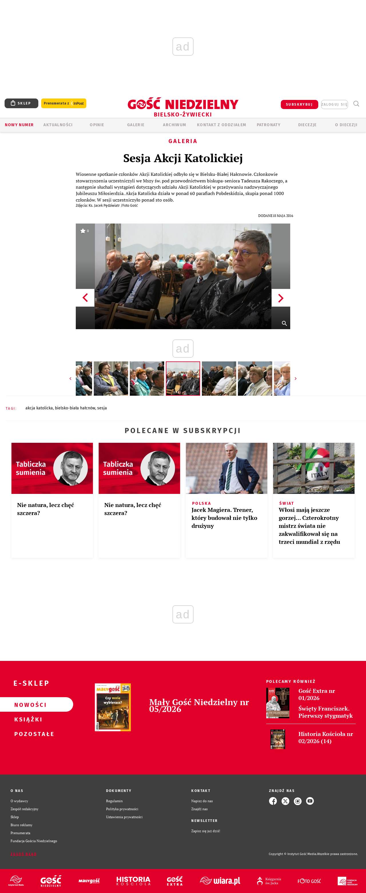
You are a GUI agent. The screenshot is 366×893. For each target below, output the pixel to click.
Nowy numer (19, 124)
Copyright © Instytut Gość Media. (293, 854)
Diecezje (307, 124)
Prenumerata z (64, 103)
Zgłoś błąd (24, 854)
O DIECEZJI (346, 124)
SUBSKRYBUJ (299, 104)
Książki (27, 719)
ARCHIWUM (174, 124)
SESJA (102, 408)
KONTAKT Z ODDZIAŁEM (221, 124)
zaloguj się (334, 104)
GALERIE (136, 124)
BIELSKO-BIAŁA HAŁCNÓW (75, 408)
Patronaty (269, 124)
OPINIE (97, 124)
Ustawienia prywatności (124, 817)
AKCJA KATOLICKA (39, 408)
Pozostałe (27, 734)
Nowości (27, 704)
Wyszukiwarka (356, 103)
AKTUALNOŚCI (58, 124)
